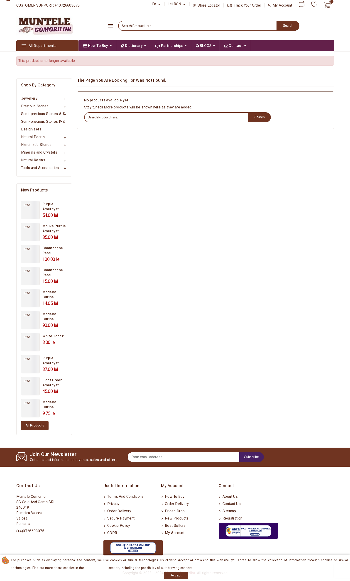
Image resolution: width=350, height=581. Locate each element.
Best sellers (175, 525)
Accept (176, 575)
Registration (232, 518)
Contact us (28, 486)
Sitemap (229, 511)
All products (35, 425)
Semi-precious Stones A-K (43, 114)
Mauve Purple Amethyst (54, 229)
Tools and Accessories (40, 168)
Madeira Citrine (49, 295)
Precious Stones (35, 106)
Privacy (113, 504)
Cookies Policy (97, 568)
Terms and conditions (125, 496)
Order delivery (118, 511)
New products (176, 518)
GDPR (111, 533)
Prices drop (174, 511)
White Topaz (53, 336)
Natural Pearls (33, 137)
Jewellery (29, 98)
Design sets (31, 129)
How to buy (174, 496)
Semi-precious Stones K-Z (43, 121)
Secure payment (120, 518)
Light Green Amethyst (52, 383)
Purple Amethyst (50, 207)
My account (174, 533)
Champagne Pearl (52, 251)
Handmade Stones (36, 144)
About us (230, 496)
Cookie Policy (118, 525)
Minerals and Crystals (39, 152)
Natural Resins (33, 160)
